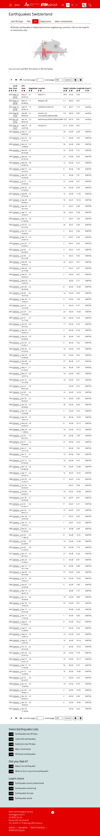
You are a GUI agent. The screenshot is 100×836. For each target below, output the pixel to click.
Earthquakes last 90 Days (26, 734)
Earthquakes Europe (24, 793)
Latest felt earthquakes (25, 739)
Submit (68, 80)
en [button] (67, 5)
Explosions (45, 21)
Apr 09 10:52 (15, 120)
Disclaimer (23, 827)
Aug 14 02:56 (15, 108)
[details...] (17, 132)
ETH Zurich (20, 830)
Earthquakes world (23, 798)
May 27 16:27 (16, 126)
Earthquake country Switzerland (29, 783)
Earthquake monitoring (25, 788)
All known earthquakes (25, 754)
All (35, 21)
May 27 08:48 (16, 102)
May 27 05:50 (16, 95)
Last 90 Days (17, 21)
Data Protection (38, 827)
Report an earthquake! (25, 766)
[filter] (11, 91)
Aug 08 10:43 (15, 114)
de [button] (63, 5)
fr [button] (72, 5)
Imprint (12, 827)
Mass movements (63, 21)
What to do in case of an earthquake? (31, 771)
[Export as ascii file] (81, 80)
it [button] (76, 5)
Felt (28, 21)
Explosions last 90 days (25, 744)
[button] (14, 5)
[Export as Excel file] (75, 80)
